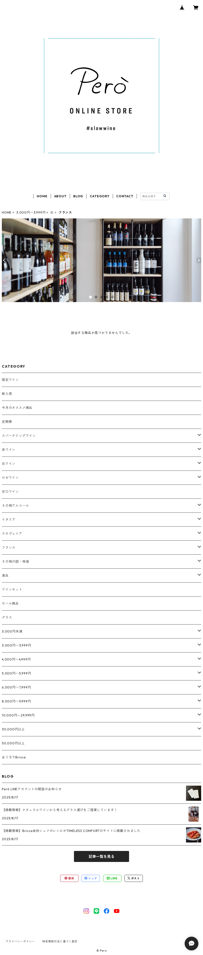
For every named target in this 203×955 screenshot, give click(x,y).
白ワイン (8, 464)
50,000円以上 (13, 743)
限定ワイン (10, 380)
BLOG (78, 196)
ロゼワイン (10, 478)
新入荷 (7, 394)
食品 (5, 575)
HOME (42, 196)
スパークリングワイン (19, 436)
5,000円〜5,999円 (16, 673)
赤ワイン (8, 450)
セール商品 (10, 603)
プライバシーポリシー (20, 941)
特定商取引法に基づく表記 (60, 941)
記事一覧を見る (101, 856)
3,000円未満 (12, 631)
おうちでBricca (14, 757)
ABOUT (60, 196)
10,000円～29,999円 (18, 715)
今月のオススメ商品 (17, 408)
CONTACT (124, 196)
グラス (7, 617)
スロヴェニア (12, 533)
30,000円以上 (13, 729)
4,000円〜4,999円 (16, 659)
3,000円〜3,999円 (30, 212)
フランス (8, 547)
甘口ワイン (10, 492)
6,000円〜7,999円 (16, 687)
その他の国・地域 (15, 561)
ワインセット (12, 589)
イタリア (8, 519)
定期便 (7, 422)
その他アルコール (15, 506)
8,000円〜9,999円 (16, 701)
